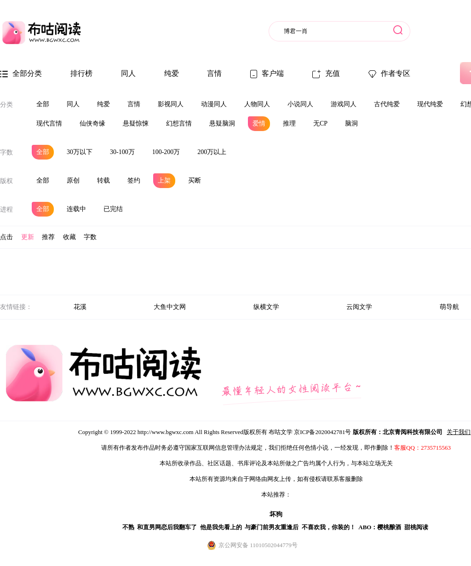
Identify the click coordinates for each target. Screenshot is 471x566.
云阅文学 (359, 306)
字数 (6, 152)
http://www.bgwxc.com (166, 432)
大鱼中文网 (170, 306)
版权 (6, 180)
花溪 (80, 306)
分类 (6, 104)
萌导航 (449, 306)
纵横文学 (266, 306)
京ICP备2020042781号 (322, 432)
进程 (6, 209)
